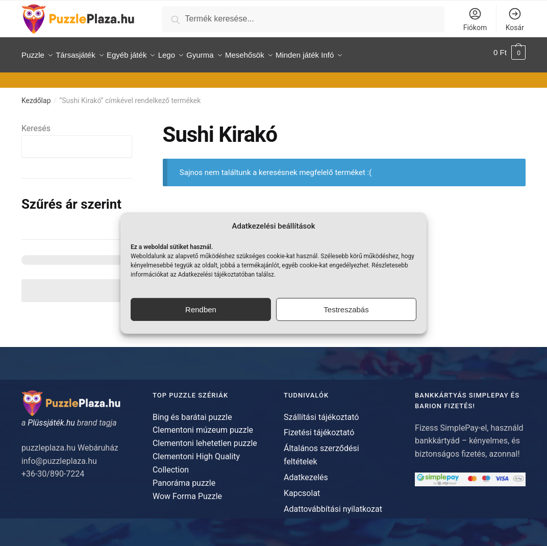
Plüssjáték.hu (51, 418)
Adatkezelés (306, 473)
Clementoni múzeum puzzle (203, 425)
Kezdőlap (36, 96)
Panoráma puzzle (184, 478)
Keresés (36, 124)
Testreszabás (346, 309)
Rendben (200, 309)
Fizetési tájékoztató (319, 428)
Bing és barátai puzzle (192, 412)
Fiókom (475, 19)
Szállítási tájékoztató (321, 412)
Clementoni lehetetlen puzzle (205, 438)
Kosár (515, 19)
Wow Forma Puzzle (187, 491)
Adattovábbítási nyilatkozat (333, 504)
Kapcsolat (302, 488)
